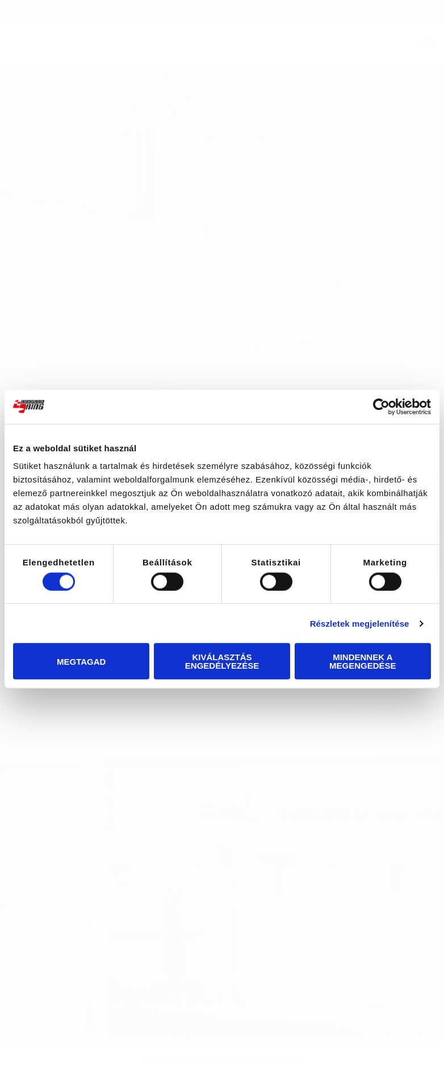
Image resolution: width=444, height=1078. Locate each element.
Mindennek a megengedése (362, 661)
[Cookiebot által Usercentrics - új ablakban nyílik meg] (381, 406)
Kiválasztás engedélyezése (222, 661)
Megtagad (81, 661)
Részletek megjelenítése (359, 623)
